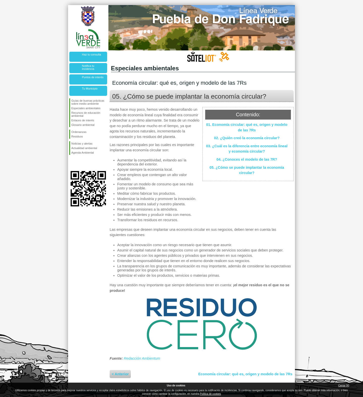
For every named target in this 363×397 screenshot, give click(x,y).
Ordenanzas (78, 131)
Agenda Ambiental (82, 152)
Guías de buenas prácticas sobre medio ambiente (87, 102)
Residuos (77, 136)
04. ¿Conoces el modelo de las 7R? (247, 159)
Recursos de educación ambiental (85, 114)
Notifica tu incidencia (88, 67)
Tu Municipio (90, 88)
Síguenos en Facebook (72, 163)
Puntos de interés (93, 77)
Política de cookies (210, 393)
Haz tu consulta (91, 54)
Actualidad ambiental (84, 148)
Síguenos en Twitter (81, 163)
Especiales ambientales (86, 108)
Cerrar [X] (343, 385)
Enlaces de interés (82, 120)
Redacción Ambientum (142, 358)
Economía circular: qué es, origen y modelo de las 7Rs (245, 374)
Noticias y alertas (82, 143)
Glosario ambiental (83, 124)
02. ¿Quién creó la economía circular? (247, 138)
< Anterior (120, 374)
